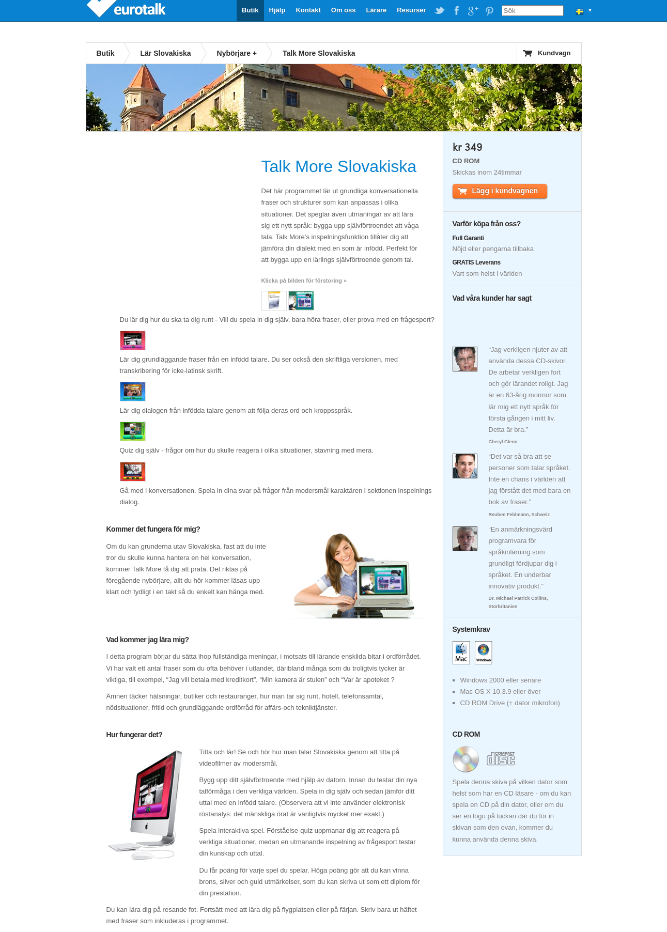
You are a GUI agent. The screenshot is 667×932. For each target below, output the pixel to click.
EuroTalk (127, 10)
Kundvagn (554, 53)
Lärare (376, 10)
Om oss (343, 10)
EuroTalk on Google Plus (472, 11)
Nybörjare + (237, 53)
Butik (250, 10)
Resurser (411, 10)
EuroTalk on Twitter (439, 11)
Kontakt (308, 10)
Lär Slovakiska (166, 53)
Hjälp (277, 10)
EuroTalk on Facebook (456, 11)
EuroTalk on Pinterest (489, 11)
